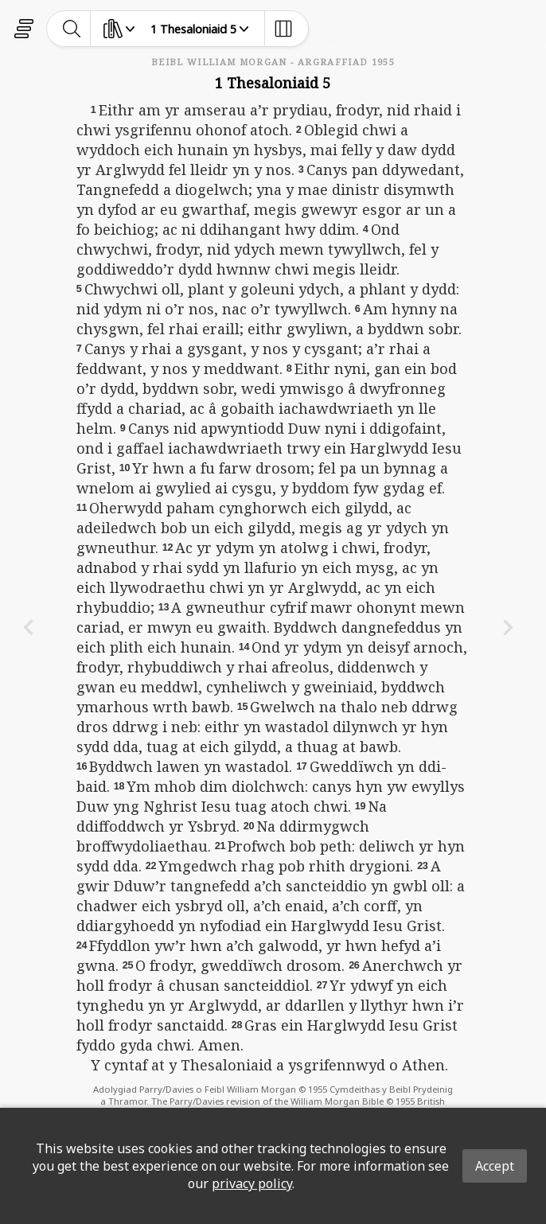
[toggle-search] (72, 28)
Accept (494, 1166)
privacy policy (252, 1183)
